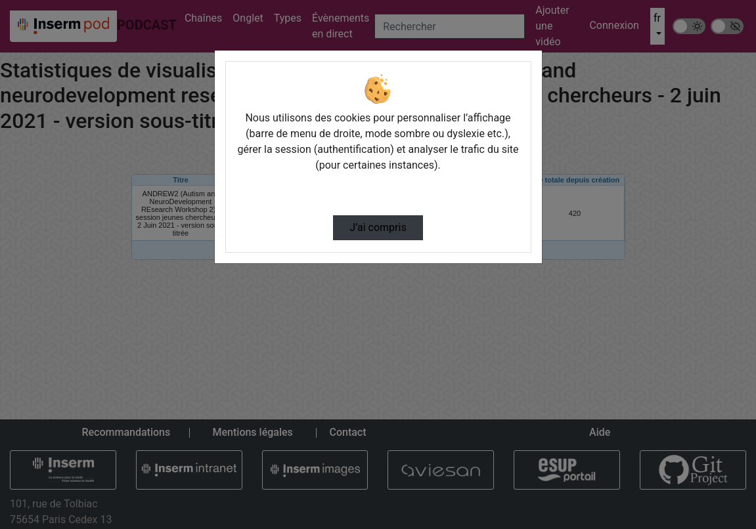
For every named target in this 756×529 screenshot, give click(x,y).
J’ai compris (377, 227)
